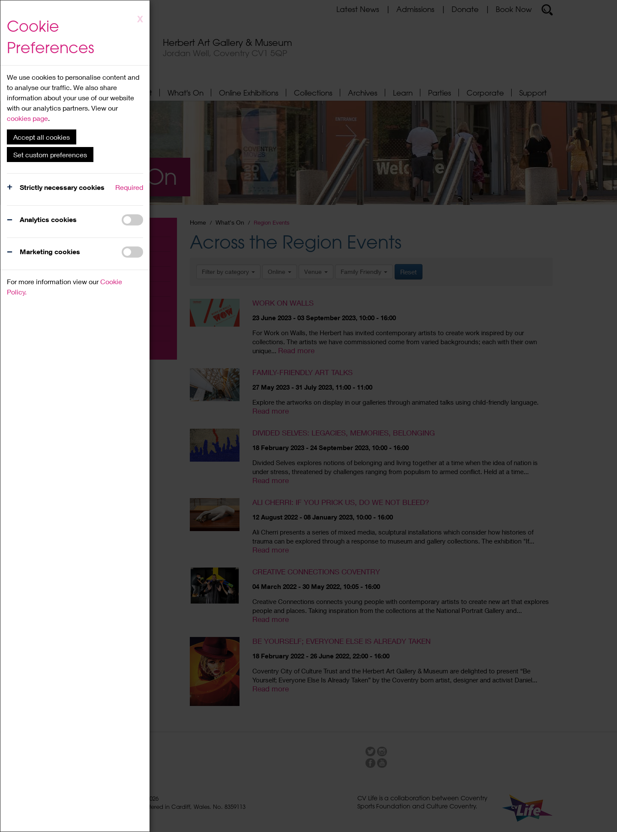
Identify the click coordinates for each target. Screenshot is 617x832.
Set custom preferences (50, 154)
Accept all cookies (41, 137)
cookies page (27, 118)
